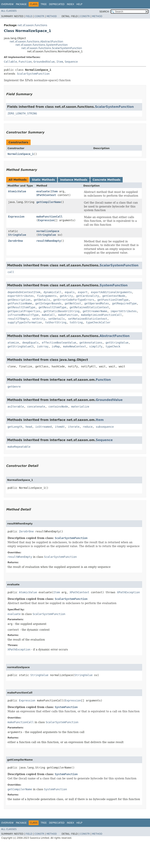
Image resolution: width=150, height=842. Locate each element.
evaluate (42, 191)
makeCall (48, 314)
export (83, 292)
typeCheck (113, 346)
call (11, 272)
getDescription (19, 299)
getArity (66, 295)
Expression (16, 216)
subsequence (105, 426)
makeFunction (68, 314)
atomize (13, 342)
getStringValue (117, 342)
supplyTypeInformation (25, 322)
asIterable (16, 406)
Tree (44, 4)
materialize (80, 406)
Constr (39, 16)
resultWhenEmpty (48, 240)
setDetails (56, 318)
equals (70, 292)
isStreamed (43, 426)
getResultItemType (21, 307)
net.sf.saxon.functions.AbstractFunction (36, 41)
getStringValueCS (21, 346)
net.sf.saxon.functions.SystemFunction (42, 44)
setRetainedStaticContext (87, 318)
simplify (95, 346)
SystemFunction (114, 285)
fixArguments (47, 295)
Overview (7, 4)
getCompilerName (48, 202)
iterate (73, 426)
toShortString (55, 322)
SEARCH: (104, 11)
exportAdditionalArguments (111, 292)
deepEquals (30, 342)
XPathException (128, 592)
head (29, 426)
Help (79, 4)
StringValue (17, 234)
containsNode (58, 406)
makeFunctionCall (49, 216)
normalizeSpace (47, 231)
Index (70, 4)
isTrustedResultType (23, 314)
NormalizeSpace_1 (21, 153)
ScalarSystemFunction (33, 73)
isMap (56, 346)
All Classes (8, 10)
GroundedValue (44, 61)
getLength (15, 426)
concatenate (36, 406)
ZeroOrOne (15, 240)
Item (59, 61)
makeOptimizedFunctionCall (101, 314)
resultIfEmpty (18, 318)
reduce (88, 426)
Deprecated (57, 4)
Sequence (71, 61)
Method (52, 16)
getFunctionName (20, 303)
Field (29, 16)
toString (76, 322)
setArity (38, 318)
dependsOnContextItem (24, 292)
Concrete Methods (107, 179)
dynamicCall (52, 292)
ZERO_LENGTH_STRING (22, 113)
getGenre (14, 386)
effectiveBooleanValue (59, 342)
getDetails (42, 299)
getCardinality (87, 295)
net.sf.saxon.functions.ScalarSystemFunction (51, 48)
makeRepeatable (19, 446)
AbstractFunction (115, 336)
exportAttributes (21, 295)
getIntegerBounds (48, 303)
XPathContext (46, 195)
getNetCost (73, 303)
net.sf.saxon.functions (32, 25)
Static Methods (43, 179)
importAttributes (123, 311)
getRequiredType (124, 303)
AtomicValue (17, 191)
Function (25, 61)
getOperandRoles (96, 303)
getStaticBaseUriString (61, 311)
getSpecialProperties (24, 311)
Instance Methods (73, 179)
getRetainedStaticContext (89, 307)
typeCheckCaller (98, 322)
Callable (10, 61)
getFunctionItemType (112, 299)
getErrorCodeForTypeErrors (73, 299)
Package (21, 4)
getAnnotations (90, 342)
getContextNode (113, 295)
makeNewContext (74, 346)
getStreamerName (95, 311)
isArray (42, 346)
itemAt (60, 426)
